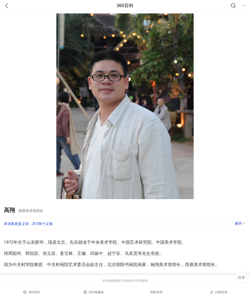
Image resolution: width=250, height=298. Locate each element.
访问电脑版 (94, 292)
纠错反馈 (218, 292)
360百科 (124, 5)
